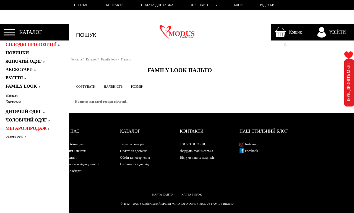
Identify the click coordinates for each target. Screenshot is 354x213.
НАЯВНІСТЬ (113, 86)
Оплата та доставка (133, 151)
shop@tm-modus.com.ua (196, 151)
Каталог (91, 59)
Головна (76, 59)
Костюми (13, 102)
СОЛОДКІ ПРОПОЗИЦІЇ (33, 44)
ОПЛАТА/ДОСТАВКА (157, 5)
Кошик (295, 32)
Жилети (12, 96)
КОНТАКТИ (115, 5)
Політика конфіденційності (79, 164)
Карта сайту (162, 194)
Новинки (19, 52)
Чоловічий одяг (28, 120)
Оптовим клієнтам (73, 151)
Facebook (249, 151)
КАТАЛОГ (30, 32)
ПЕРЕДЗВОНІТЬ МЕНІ (349, 83)
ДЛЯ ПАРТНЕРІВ (204, 5)
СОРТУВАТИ (85, 86)
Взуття (16, 77)
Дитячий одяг (25, 111)
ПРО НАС (81, 5)
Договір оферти (71, 171)
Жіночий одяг (26, 61)
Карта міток (191, 194)
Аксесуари (21, 69)
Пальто (126, 59)
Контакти (192, 131)
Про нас (69, 131)
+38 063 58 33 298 (192, 144)
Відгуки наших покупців (197, 157)
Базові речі (16, 136)
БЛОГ (238, 5)
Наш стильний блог (264, 131)
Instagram (249, 144)
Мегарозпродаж (28, 128)
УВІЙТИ (337, 32)
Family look (23, 86)
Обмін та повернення (135, 157)
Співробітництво (72, 144)
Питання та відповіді (135, 164)
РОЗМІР (137, 86)
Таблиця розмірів (132, 144)
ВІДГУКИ (267, 5)
